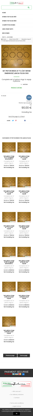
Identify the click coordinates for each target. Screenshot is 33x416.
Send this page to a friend (16, 116)
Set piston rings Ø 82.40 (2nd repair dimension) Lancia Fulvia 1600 (9, 297)
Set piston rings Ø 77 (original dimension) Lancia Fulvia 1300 (9, 158)
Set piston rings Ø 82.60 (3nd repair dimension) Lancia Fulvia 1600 (24, 297)
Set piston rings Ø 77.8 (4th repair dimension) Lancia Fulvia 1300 (9, 227)
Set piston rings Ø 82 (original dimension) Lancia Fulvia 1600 (9, 262)
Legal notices (17, 406)
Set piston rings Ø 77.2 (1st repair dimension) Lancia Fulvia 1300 (17, 72)
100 (6, 165)
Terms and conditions (17, 403)
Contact (17, 398)
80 (9, 271)
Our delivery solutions (16, 394)
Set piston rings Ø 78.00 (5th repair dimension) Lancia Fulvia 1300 (24, 227)
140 (6, 270)
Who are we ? (17, 391)
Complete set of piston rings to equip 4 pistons (9, 163)
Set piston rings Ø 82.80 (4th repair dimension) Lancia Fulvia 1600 (9, 332)
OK (16, 413)
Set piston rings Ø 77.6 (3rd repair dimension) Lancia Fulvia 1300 (24, 192)
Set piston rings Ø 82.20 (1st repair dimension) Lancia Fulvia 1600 (24, 262)
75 (9, 166)
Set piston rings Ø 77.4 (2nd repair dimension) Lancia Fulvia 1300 (9, 192)
